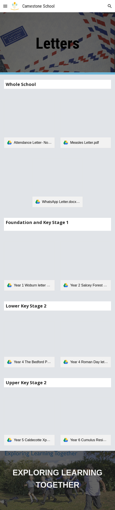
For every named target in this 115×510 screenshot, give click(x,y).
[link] (29, 123)
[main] (57, 43)
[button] (5, 6)
